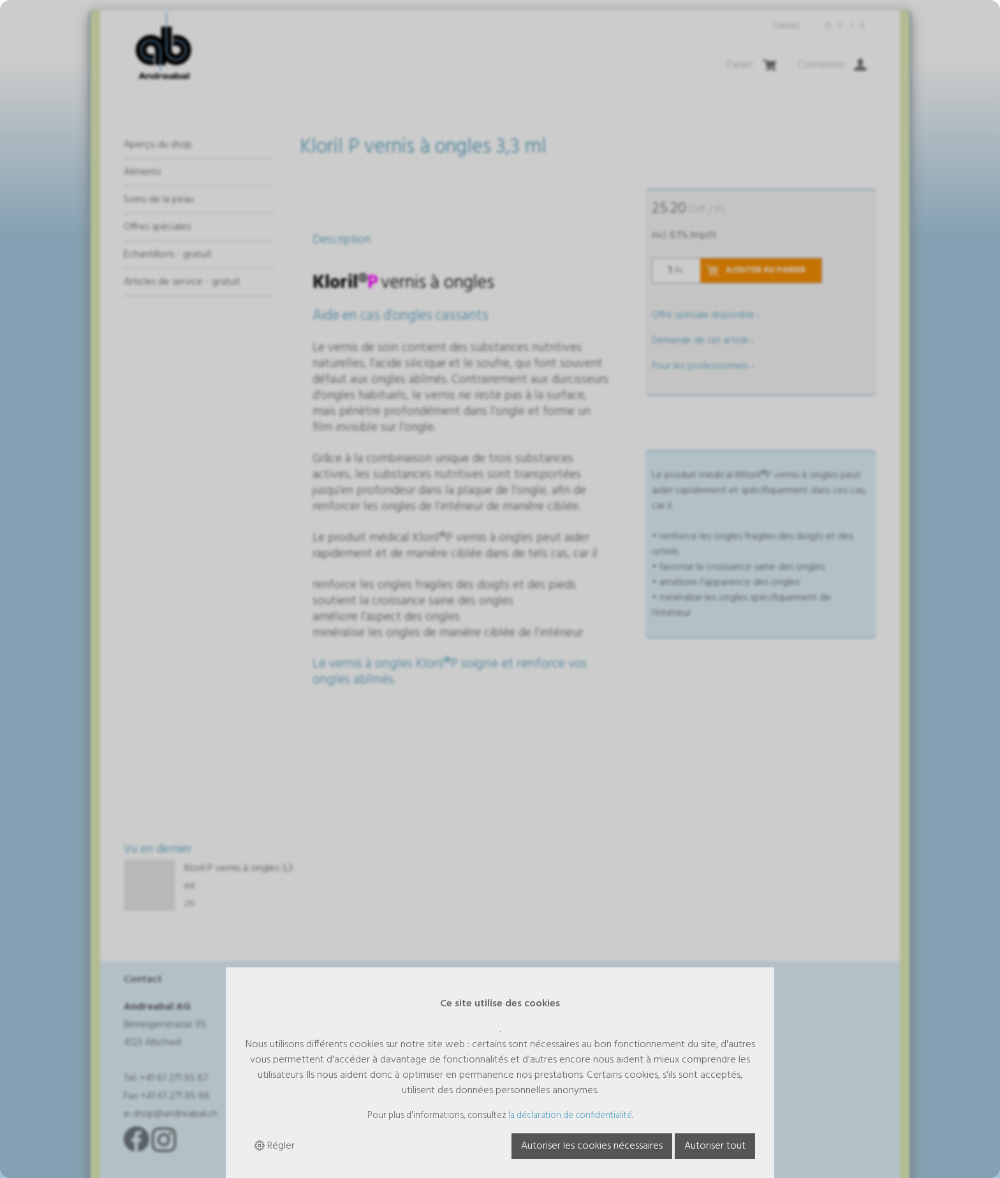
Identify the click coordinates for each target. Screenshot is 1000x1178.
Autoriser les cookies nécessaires (592, 1146)
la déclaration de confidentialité (570, 1115)
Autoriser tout (715, 1146)
